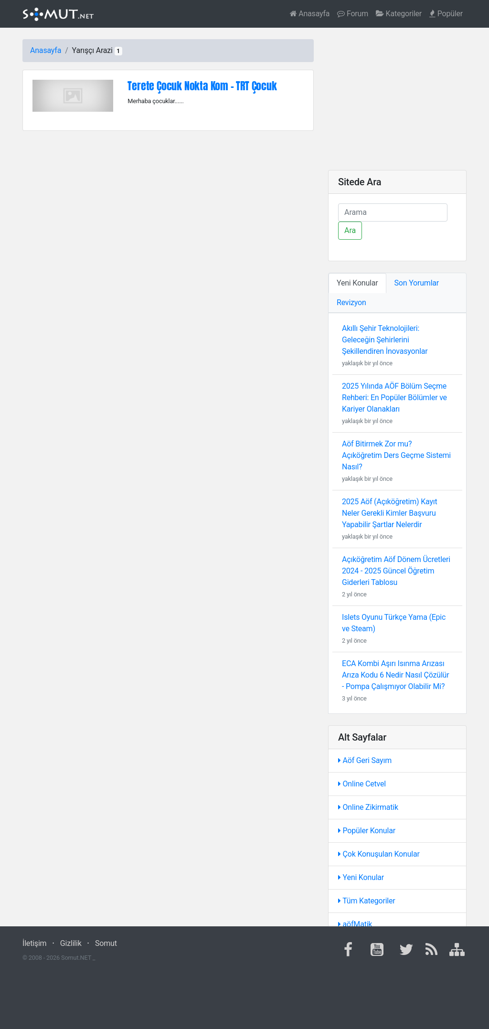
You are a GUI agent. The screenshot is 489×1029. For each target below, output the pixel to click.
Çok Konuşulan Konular (379, 854)
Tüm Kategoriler (366, 900)
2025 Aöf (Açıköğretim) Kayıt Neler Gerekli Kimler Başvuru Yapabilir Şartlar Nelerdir (389, 513)
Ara (350, 230)
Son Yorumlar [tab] (416, 282)
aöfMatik (355, 924)
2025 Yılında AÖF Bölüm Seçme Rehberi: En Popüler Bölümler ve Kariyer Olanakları (394, 398)
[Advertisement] (397, 99)
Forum (352, 13)
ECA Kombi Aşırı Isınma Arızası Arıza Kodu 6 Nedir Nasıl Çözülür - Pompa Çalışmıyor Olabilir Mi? (395, 675)
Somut (106, 943)
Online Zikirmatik (368, 807)
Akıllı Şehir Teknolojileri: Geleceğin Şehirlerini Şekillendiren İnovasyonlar (385, 340)
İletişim (34, 943)
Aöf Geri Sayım (365, 760)
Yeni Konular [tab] (357, 282)
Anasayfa (310, 13)
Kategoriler (399, 13)
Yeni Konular (361, 877)
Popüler (446, 13)
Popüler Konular (366, 830)
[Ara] (392, 212)
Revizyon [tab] (351, 302)
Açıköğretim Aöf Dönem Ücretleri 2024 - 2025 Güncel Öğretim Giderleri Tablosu (396, 571)
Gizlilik (71, 943)
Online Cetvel (362, 783)
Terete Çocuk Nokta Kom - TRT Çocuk (202, 86)
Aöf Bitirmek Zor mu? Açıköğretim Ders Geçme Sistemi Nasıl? (396, 455)
